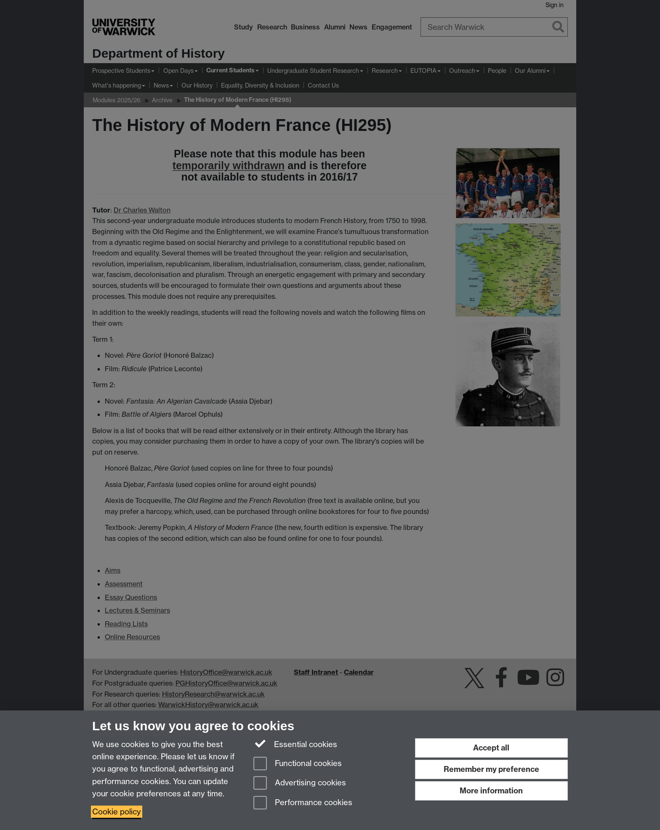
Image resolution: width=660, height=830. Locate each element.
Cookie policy (116, 812)
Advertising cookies (299, 783)
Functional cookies (297, 764)
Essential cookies (295, 743)
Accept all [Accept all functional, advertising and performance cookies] (491, 748)
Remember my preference (491, 769)
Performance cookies (302, 803)
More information (491, 790)
